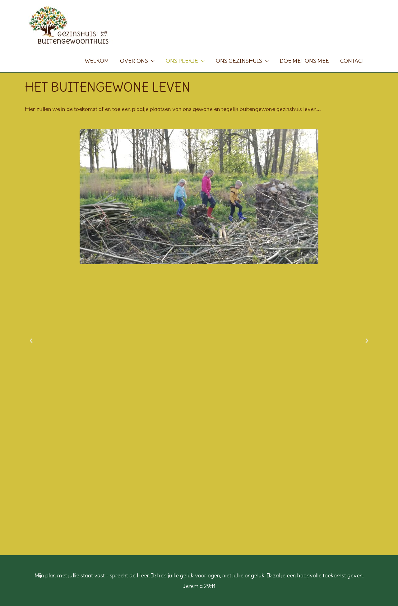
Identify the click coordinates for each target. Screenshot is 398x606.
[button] (31, 341)
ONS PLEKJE (182, 60)
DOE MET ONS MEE (304, 60)
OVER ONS (134, 60)
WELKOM (97, 60)
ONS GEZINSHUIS (239, 60)
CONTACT (352, 60)
